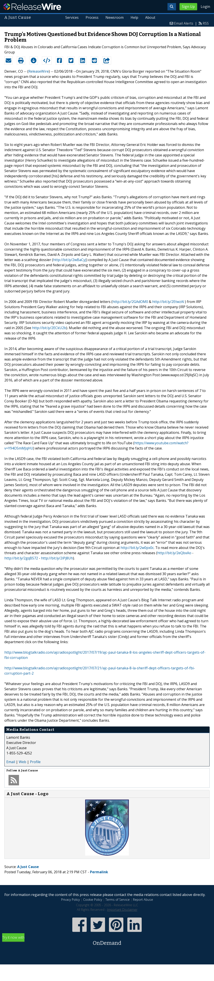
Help (134, 17)
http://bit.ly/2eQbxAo (174, 552)
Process (92, 17)
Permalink (99, 872)
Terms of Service (117, 899)
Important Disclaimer (122, 910)
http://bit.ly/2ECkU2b (49, 327)
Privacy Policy (70, 899)
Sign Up (188, 6)
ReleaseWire (32, 6)
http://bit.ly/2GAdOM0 (130, 301)
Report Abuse (143, 899)
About (150, 17)
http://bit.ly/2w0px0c (137, 547)
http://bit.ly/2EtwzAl (168, 301)
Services (72, 17)
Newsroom (114, 17)
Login (205, 6)
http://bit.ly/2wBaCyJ (69, 259)
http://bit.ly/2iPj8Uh (57, 558)
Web (22, 761)
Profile (35, 761)
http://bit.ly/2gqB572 (21, 558)
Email (10, 761)
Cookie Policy (92, 899)
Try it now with (107, 941)
